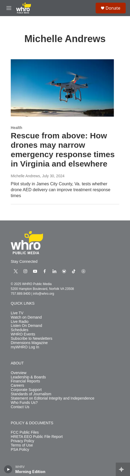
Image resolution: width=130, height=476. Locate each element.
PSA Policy (20, 450)
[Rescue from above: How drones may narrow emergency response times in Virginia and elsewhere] (62, 88)
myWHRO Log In (25, 347)
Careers (17, 385)
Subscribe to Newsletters (31, 339)
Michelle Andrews (25, 176)
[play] (8, 469)
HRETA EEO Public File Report (37, 437)
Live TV (17, 313)
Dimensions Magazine (29, 343)
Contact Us (20, 407)
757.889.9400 (20, 294)
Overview (18, 373)
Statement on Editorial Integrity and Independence (52, 398)
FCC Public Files (25, 432)
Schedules (19, 330)
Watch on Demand (26, 317)
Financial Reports (25, 381)
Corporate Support (26, 390)
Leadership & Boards (28, 377)
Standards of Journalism (31, 394)
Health (16, 128)
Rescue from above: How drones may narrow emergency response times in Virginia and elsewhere (63, 149)
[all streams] (123, 469)
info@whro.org (43, 294)
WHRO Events (23, 334)
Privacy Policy (22, 441)
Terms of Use (22, 445)
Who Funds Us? (24, 403)
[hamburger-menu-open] (8, 8)
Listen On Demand (26, 326)
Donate (113, 8)
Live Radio (19, 322)
